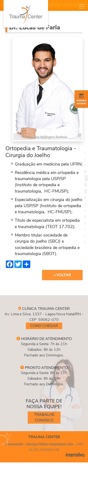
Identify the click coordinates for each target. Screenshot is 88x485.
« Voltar (62, 275)
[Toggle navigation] (81, 6)
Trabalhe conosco (44, 417)
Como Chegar (44, 325)
